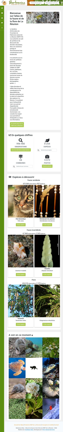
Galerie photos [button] (47, 166)
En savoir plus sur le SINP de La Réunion (17, 124)
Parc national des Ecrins (49, 429)
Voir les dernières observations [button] (21, 150)
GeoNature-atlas (28, 429)
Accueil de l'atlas (18, 425)
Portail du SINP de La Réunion (32, 425)
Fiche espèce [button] (21, 224)
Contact (57, 425)
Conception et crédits (48, 425)
